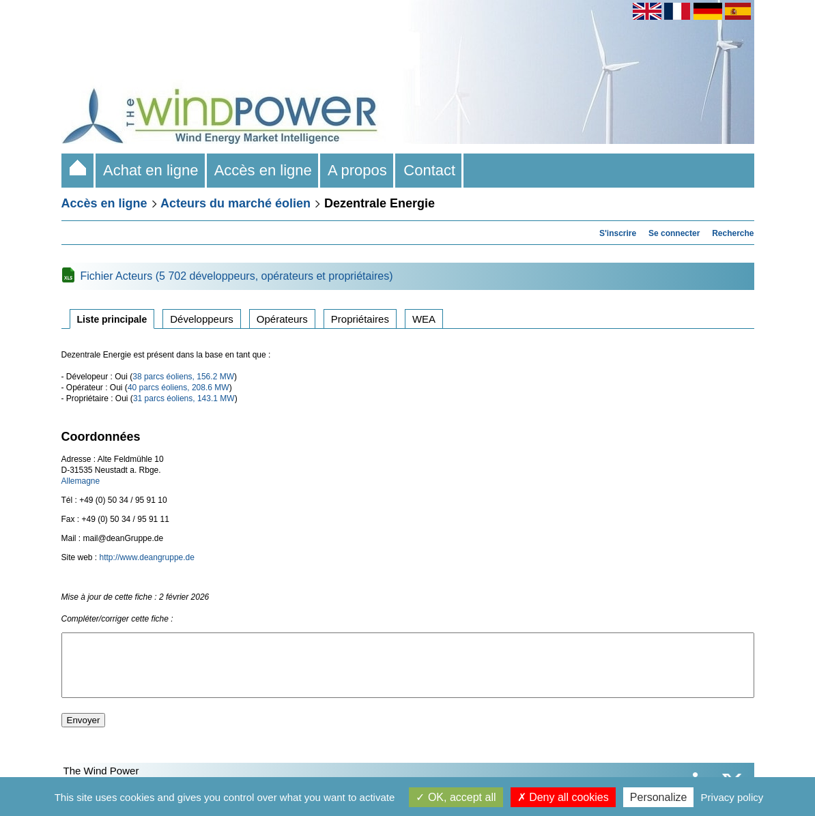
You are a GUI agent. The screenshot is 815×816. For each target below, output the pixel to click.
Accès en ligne (263, 170)
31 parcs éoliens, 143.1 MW (184, 398)
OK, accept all (456, 797)
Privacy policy (732, 797)
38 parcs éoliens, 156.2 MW (183, 376)
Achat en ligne (151, 170)
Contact (429, 170)
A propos (357, 170)
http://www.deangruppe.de (147, 557)
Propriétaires (360, 319)
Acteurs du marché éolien (235, 203)
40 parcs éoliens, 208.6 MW (178, 387)
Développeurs (201, 319)
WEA (423, 319)
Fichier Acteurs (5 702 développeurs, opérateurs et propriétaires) (237, 276)
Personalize (658, 797)
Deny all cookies (563, 797)
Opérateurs (282, 319)
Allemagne (80, 481)
